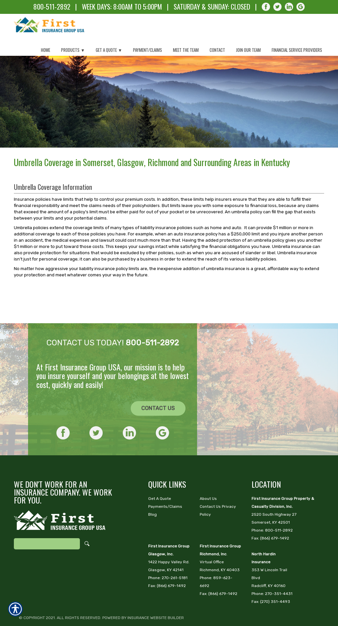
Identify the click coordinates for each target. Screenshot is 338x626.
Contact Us (158, 388)
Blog (152, 494)
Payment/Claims (147, 50)
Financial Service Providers (297, 50)
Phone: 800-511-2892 (272, 509)
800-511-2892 (51, 6)
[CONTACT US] (158, 388)
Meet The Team (186, 50)
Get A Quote (159, 478)
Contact (217, 50)
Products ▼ (73, 50)
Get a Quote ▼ (109, 50)
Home (45, 50)
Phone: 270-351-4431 (272, 573)
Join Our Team (248, 50)
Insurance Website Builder (155, 597)
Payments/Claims (165, 486)
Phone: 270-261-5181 (167, 557)
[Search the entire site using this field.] (47, 523)
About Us (208, 478)
